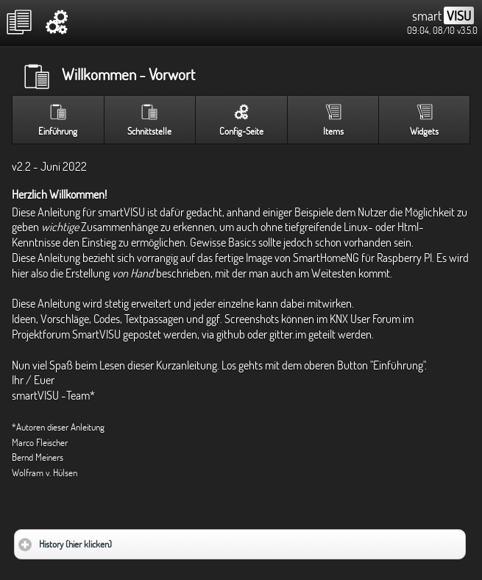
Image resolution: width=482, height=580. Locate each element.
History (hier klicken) (118, 540)
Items (333, 131)
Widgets (424, 131)
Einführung (57, 131)
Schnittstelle (149, 131)
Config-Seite (241, 131)
